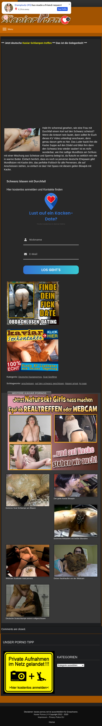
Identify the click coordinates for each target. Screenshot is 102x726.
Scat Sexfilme (50, 377)
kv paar (83, 383)
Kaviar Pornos (40, 714)
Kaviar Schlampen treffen (37, 43)
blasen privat (71, 383)
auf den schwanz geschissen (49, 383)
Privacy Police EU (56, 717)
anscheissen (27, 383)
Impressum (42, 717)
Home (52, 722)
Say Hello (62, 9)
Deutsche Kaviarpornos (30, 377)
